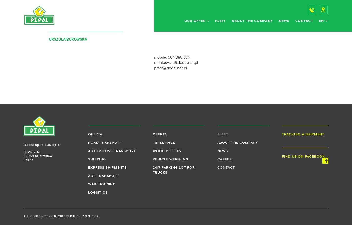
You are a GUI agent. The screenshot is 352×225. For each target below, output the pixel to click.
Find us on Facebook (305, 157)
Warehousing (102, 184)
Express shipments (107, 167)
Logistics (98, 192)
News (284, 21)
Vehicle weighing (170, 159)
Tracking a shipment (303, 134)
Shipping (97, 159)
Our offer (196, 21)
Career (224, 159)
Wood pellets (167, 151)
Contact (304, 21)
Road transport (105, 142)
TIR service (164, 142)
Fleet (220, 21)
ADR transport (103, 176)
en (323, 21)
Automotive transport (112, 151)
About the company (252, 21)
